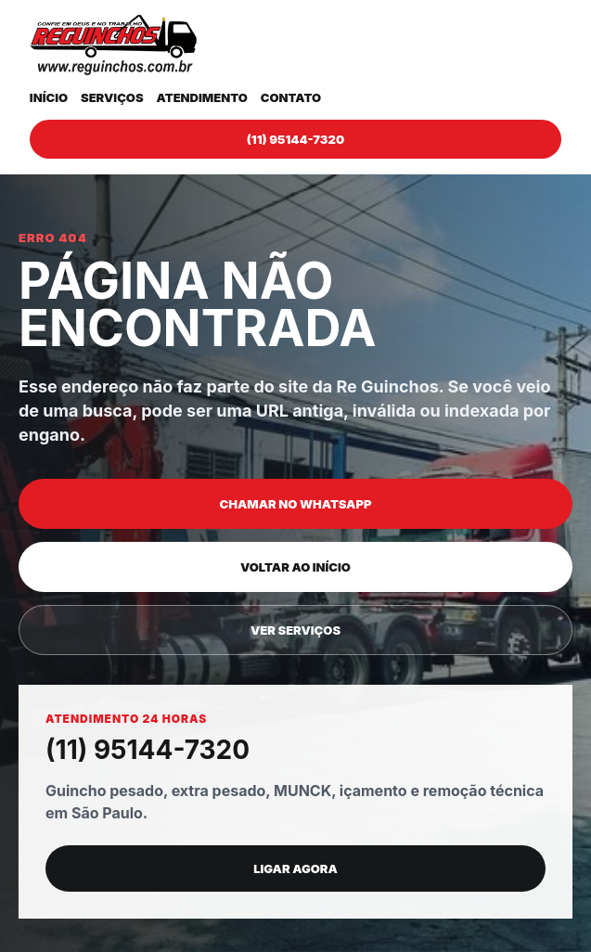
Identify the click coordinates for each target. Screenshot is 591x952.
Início (49, 97)
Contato (291, 97)
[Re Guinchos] (113, 45)
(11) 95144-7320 (295, 139)
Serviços (112, 97)
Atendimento (202, 97)
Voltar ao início (295, 567)
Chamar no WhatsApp (296, 503)
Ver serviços (295, 630)
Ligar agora (295, 868)
